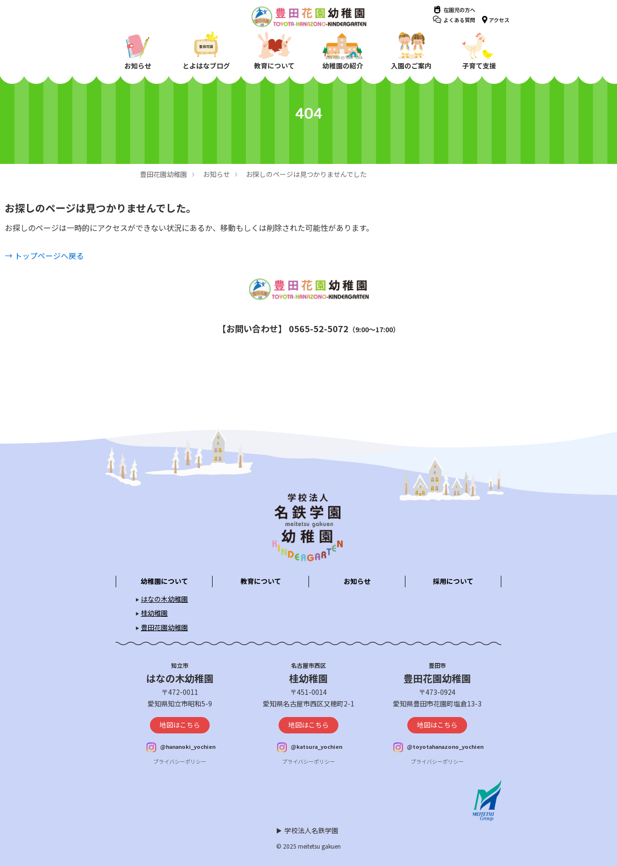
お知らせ (216, 174)
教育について (261, 581)
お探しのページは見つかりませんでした (306, 174)
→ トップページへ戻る (44, 255)
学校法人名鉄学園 (311, 830)
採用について (453, 581)
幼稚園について (164, 581)
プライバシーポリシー (179, 761)
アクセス (499, 20)
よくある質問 (459, 20)
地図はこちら (180, 725)
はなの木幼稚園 (164, 599)
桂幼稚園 (154, 613)
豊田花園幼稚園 (163, 174)
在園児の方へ (459, 10)
